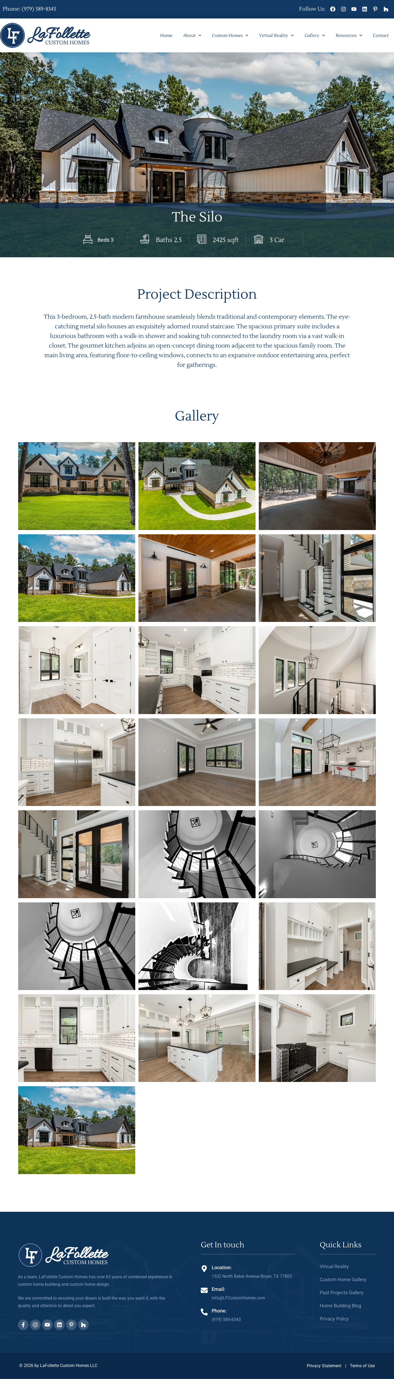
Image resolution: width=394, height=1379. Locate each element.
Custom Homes (230, 35)
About (192, 35)
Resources (349, 35)
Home (166, 35)
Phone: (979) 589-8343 (29, 9)
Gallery (315, 35)
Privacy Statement (324, 1365)
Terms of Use (362, 1365)
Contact (381, 35)
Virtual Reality (276, 35)
